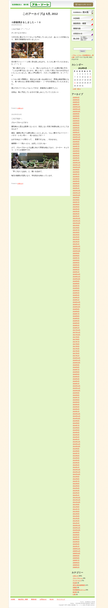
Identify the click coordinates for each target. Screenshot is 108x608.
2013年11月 (76, 444)
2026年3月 (76, 100)
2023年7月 (76, 174)
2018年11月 (76, 304)
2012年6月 (76, 483)
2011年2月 (76, 521)
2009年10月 (76, 553)
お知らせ (20, 108)
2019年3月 (76, 295)
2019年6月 (76, 288)
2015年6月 (76, 400)
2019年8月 (76, 283)
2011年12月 (76, 497)
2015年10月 (76, 390)
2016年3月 (76, 379)
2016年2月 (76, 381)
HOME (13, 599)
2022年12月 (76, 190)
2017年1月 (76, 355)
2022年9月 (76, 197)
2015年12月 (76, 386)
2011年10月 (76, 502)
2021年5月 (76, 234)
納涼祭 (75, 592)
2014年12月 (76, 414)
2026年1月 (76, 104)
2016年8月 (76, 367)
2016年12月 (76, 358)
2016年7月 (76, 369)
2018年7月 (76, 314)
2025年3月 (76, 127)
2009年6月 (76, 562)
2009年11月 (76, 551)
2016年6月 (76, 372)
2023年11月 (76, 165)
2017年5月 (76, 346)
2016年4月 (76, 376)
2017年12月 (76, 330)
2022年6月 (76, 204)
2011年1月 (76, 523)
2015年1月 (76, 411)
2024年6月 (76, 148)
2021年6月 (76, 232)
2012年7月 (76, 481)
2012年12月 (76, 469)
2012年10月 (76, 474)
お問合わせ (43, 599)
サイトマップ (61, 599)
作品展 (75, 583)
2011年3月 (76, 518)
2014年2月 (76, 437)
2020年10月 (76, 251)
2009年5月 (76, 565)
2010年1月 (76, 546)
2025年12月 (76, 107)
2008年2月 (76, 567)
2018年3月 (76, 323)
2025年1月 (76, 132)
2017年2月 (76, 353)
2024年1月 (76, 160)
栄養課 (75, 587)
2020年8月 (76, 255)
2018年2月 (76, 325)
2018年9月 (76, 309)
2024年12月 (76, 134)
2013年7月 (76, 453)
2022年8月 (76, 200)
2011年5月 (76, 514)
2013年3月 (76, 462)
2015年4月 (76, 404)
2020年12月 (76, 246)
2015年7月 (76, 397)
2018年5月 (76, 318)
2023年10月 (76, 167)
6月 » (79, 89)
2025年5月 (76, 123)
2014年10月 (76, 418)
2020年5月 (76, 262)
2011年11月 (76, 500)
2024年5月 (76, 151)
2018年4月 (76, 320)
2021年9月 (76, 225)
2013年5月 (76, 458)
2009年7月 (76, 560)
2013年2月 (76, 465)
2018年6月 (76, 316)
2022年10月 (76, 195)
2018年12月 (76, 302)
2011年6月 (76, 511)
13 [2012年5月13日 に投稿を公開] (90, 77)
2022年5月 (76, 207)
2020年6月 (76, 260)
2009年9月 (76, 555)
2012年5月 (76, 486)
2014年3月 (76, 434)
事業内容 (33, 599)
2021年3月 (76, 239)
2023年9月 (76, 169)
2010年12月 (76, 525)
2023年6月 (76, 176)
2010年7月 (76, 537)
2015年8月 (76, 395)
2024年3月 (76, 155)
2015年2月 (76, 409)
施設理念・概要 (23, 599)
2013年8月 (76, 451)
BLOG (52, 599)
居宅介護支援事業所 (79, 585)
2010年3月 (76, 544)
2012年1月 (76, 495)
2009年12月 (76, 548)
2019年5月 (76, 290)
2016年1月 (76, 383)
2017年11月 (76, 332)
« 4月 (74, 89)
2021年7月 (76, 230)
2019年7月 (76, 286)
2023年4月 (76, 181)
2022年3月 (76, 211)
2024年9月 (76, 141)
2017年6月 (76, 344)
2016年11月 (76, 360)
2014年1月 (76, 439)
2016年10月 (76, 362)
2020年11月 (76, 248)
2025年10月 (76, 111)
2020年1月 (76, 272)
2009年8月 (76, 558)
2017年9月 (76, 337)
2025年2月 (76, 130)
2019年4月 (76, 293)
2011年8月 (76, 507)
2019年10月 (76, 279)
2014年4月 (76, 432)
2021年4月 (76, 237)
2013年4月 (76, 460)
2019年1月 (76, 300)
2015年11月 (76, 388)
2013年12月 (76, 441)
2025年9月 (76, 113)
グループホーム (77, 578)
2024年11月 (76, 137)
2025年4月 (76, 125)
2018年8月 (76, 311)
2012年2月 (76, 493)
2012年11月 (76, 472)
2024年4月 (76, 153)
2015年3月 (76, 407)
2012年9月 (76, 476)
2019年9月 (76, 281)
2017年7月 (76, 341)
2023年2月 (76, 186)
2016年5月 (76, 374)
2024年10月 (76, 139)
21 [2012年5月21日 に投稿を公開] (75, 83)
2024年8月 (76, 144)
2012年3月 (76, 490)
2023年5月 (76, 179)
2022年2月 (76, 214)
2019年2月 (76, 297)
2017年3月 (76, 351)
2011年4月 (76, 516)
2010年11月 (76, 527)
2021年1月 (76, 244)
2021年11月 (76, 220)
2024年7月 (76, 146)
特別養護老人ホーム (79, 590)
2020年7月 (76, 258)
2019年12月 (76, 274)
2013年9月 (76, 448)
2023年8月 (76, 172)
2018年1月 (76, 327)
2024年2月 (76, 158)
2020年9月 (76, 253)
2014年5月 (76, 430)
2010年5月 (76, 541)
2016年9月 (76, 365)
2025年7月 (76, 118)
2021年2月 (76, 241)
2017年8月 (76, 339)
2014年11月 (76, 416)
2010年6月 (76, 539)
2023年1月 (76, 188)
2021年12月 (76, 218)
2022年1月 (76, 216)
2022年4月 (76, 209)
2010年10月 (76, 530)
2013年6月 (76, 455)
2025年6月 (76, 120)
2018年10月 (76, 307)
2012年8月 (76, 479)
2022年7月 (76, 202)
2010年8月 (76, 534)
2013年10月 (76, 446)
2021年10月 (76, 223)
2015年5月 (76, 402)
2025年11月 (76, 109)
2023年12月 (76, 162)
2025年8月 (76, 116)
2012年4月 (76, 488)
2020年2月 (76, 269)
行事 (74, 594)
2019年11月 (76, 276)
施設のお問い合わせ (83, 4)
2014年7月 (76, 425)
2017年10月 (76, 334)
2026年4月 (76, 97)
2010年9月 (76, 532)
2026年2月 (76, 102)
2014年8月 (76, 423)
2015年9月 (76, 393)
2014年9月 (76, 421)
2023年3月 (76, 183)
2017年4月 (76, 348)
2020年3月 (76, 267)
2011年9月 (76, 504)
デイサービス (77, 580)
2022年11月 (76, 193)
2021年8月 (76, 227)
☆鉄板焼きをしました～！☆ (26, 22)
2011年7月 (76, 509)
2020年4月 (76, 265)
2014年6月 (76, 427)
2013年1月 (76, 467)
